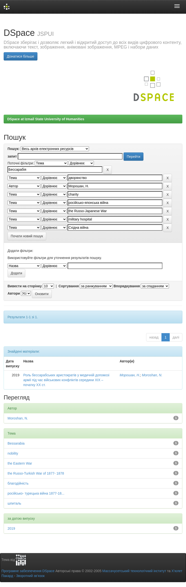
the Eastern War (20, 463)
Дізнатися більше (20, 56)
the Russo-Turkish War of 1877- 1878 (36, 473)
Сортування (69, 286)
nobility (13, 453)
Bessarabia (16, 443)
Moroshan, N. (152, 375)
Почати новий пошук (27, 236)
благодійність (18, 483)
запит (12, 156)
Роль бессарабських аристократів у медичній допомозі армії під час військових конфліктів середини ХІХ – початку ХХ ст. (66, 380)
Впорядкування (127, 286)
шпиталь (14, 503)
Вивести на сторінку (25, 286)
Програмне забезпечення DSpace (27, 571)
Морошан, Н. (130, 375)
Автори (14, 293)
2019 (11, 528)
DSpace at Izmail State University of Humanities (45, 119)
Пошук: (14, 149)
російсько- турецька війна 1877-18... (36, 493)
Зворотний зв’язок (30, 576)
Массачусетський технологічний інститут (134, 571)
